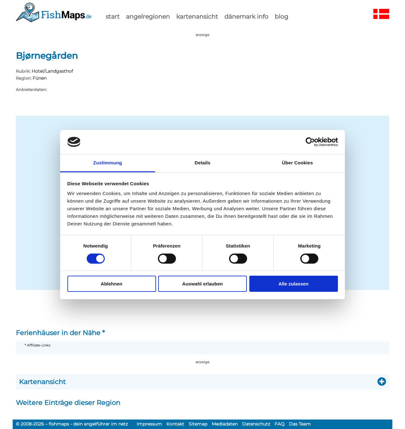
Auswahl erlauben (202, 283)
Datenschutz (256, 424)
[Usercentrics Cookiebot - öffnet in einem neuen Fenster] (310, 142)
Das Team (300, 424)
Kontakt (175, 424)
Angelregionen (148, 16)
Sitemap (198, 424)
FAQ (279, 424)
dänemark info (246, 16)
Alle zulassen (293, 283)
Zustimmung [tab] (107, 162)
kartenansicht (197, 16)
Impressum (149, 424)
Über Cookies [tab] (297, 162)
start (113, 16)
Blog (281, 16)
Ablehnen (111, 283)
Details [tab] (202, 162)
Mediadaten (225, 424)
